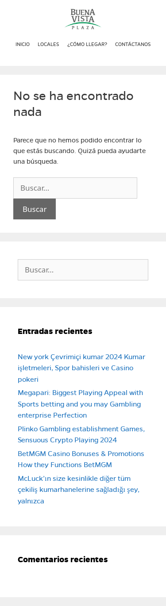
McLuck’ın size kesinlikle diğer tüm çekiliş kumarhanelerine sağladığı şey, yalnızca (78, 489)
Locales (48, 44)
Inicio (22, 44)
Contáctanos (133, 44)
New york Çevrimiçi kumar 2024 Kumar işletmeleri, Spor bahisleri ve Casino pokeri (81, 368)
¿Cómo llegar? (87, 44)
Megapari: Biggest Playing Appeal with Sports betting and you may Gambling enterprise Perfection (80, 403)
